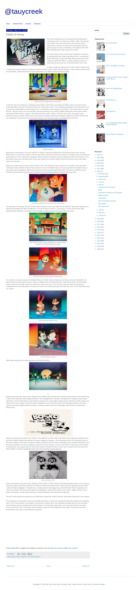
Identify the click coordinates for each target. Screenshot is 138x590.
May (100, 185)
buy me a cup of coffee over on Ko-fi (64, 548)
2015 (98, 230)
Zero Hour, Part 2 (103, 206)
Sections (28, 24)
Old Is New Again (111, 43)
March (101, 212)
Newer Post (10, 566)
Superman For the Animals (106, 187)
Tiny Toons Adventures (33, 556)
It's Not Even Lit (111, 100)
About (8, 24)
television (24, 556)
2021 (98, 168)
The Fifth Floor (110, 111)
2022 (98, 166)
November (102, 176)
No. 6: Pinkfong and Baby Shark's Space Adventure (116, 123)
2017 (98, 224)
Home (48, 566)
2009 (98, 246)
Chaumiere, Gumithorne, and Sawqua (110, 192)
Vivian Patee (102, 198)
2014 (98, 232)
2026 (98, 155)
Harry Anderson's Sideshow (114, 134)
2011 (98, 241)
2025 (98, 157)
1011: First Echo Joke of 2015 (115, 54)
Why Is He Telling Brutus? (114, 88)
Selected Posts (17, 24)
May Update (102, 204)
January (101, 215)
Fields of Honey (103, 195)
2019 (98, 219)
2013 (98, 235)
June (100, 182)
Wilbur (100, 190)
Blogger (102, 584)
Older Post (85, 566)
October (101, 179)
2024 (98, 160)
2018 (98, 221)
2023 (98, 163)
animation (18, 556)
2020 (13, 556)
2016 (98, 227)
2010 (98, 243)
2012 (98, 238)
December (102, 174)
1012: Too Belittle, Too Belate (115, 66)
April (100, 210)
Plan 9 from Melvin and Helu (107, 201)
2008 (98, 249)
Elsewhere (37, 24)
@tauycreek (24, 11)
